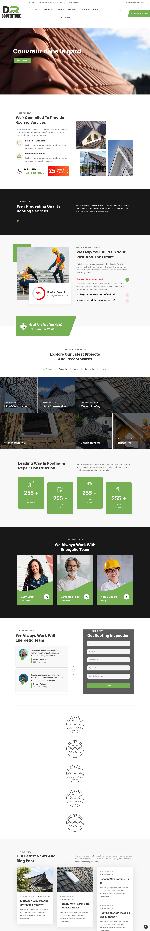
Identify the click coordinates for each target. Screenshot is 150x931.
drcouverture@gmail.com (136, 2)
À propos (96, 9)
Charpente (60, 9)
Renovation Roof (16, 442)
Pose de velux (85, 9)
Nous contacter (67, 17)
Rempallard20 (45, 897)
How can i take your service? (89, 279)
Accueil (37, 9)
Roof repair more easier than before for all (95, 294)
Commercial (89, 369)
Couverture (48, 9)
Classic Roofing (90, 442)
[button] (18, 221)
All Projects (47, 369)
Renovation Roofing (35, 153)
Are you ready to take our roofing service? (95, 300)
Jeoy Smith (27, 596)
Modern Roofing (91, 406)
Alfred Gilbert (109, 596)
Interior (104, 369)
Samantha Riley (70, 596)
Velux (76, 369)
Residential (63, 369)
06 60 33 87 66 (74, 2)
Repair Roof (125, 442)
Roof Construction (17, 406)
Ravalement (72, 9)
